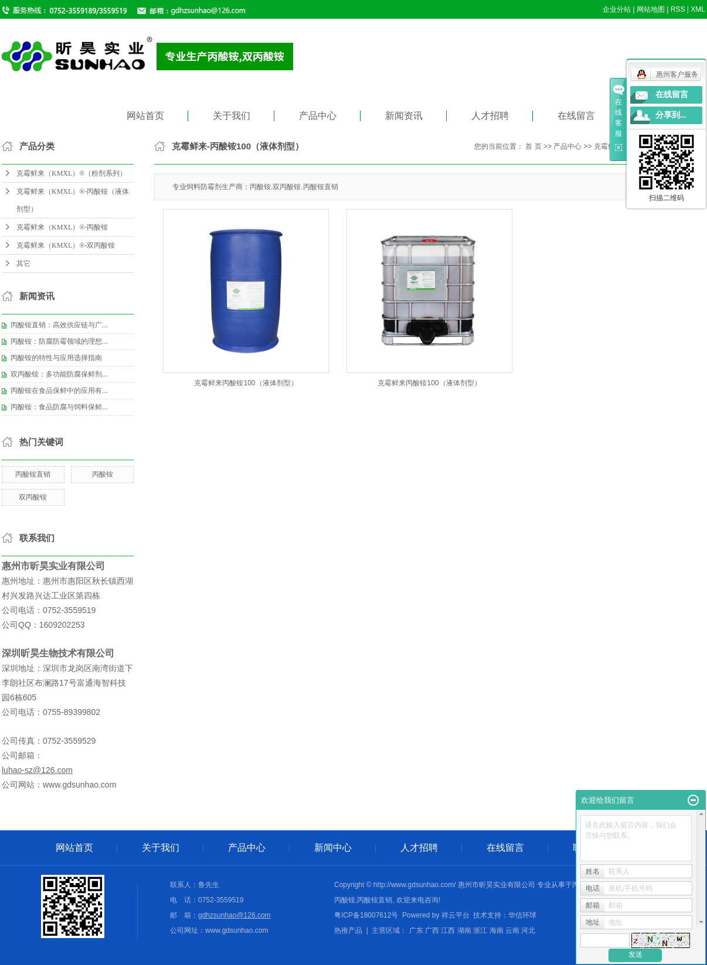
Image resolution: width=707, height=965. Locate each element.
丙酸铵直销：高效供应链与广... (59, 325)
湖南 (464, 930)
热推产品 (348, 930)
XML (698, 9)
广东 (416, 930)
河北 (528, 930)
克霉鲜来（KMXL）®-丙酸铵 (62, 227)
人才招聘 (490, 116)
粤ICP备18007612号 (366, 915)
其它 (23, 263)
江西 (448, 930)
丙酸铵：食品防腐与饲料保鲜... (59, 407)
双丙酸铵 (33, 497)
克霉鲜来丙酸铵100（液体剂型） (245, 383)
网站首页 (145, 116)
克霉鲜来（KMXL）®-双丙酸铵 (65, 245)
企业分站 (617, 9)
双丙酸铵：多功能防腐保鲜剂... (59, 374)
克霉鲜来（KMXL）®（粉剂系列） (71, 173)
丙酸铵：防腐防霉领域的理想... (59, 341)
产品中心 (317, 116)
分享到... (670, 115)
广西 (432, 930)
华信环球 (522, 915)
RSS (678, 9)
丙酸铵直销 (32, 474)
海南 (497, 930)
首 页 (533, 146)
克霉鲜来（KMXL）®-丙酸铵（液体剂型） (72, 200)
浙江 (480, 930)
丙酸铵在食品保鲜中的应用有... (59, 390)
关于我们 (231, 116)
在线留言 (576, 116)
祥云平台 (455, 915)
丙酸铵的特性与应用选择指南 (56, 358)
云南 (512, 930)
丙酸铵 (102, 474)
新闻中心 (333, 848)
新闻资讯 (404, 116)
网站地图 (651, 9)
